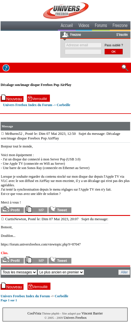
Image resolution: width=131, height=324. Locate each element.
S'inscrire (122, 35)
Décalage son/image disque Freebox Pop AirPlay (36, 85)
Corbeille (63, 105)
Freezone (120, 26)
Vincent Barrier (92, 313)
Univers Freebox (75, 318)
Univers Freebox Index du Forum (27, 105)
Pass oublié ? (114, 45)
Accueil (67, 26)
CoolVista (34, 313)
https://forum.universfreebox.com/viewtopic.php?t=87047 (41, 244)
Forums (101, 26)
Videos (84, 26)
